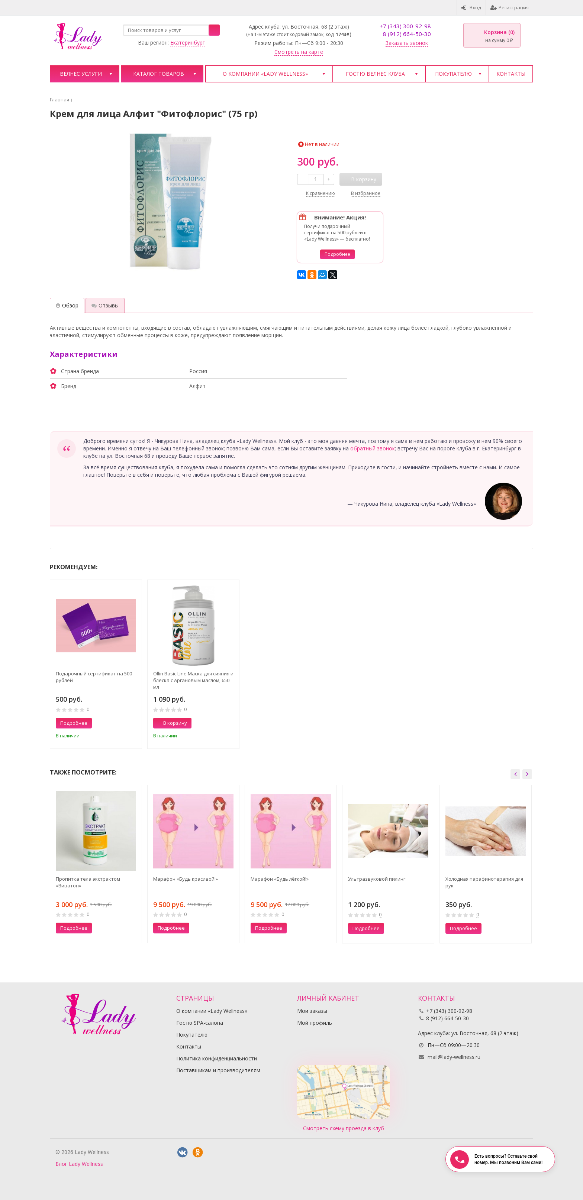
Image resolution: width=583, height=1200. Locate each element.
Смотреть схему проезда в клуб (343, 1128)
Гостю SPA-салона (199, 1022)
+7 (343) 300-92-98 (405, 26)
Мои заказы (312, 1010)
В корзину (171, 723)
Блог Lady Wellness (79, 1163)
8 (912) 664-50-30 (407, 34)
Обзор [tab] (67, 305)
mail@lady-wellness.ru (454, 1056)
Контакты (510, 73)
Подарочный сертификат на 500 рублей (94, 677)
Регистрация (509, 7)
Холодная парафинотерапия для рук (484, 882)
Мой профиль (314, 1022)
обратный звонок (372, 448)
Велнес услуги (81, 73)
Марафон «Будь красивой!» (185, 878)
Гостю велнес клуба (375, 73)
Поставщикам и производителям (218, 1070)
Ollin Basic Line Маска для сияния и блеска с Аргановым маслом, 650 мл (193, 680)
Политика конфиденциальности (216, 1058)
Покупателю (453, 73)
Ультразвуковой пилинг (376, 878)
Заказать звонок (407, 42)
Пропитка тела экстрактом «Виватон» (88, 882)
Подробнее (337, 254)
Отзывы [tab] (105, 305)
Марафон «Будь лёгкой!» (280, 878)
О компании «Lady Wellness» (265, 73)
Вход (471, 7)
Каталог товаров (158, 73)
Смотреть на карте (298, 51)
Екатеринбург (187, 42)
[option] (96, 664)
